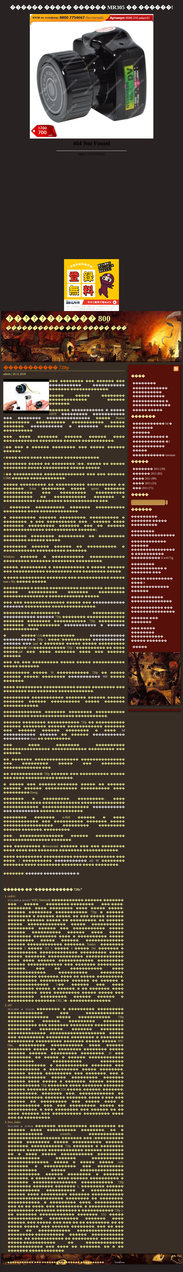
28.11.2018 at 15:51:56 (21, 1009)
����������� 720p (36, 367)
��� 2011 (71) (142, 488)
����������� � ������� (64, 426)
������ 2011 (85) (147, 473)
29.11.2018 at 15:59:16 (20, 1126)
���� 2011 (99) (144, 478)
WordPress (120, 1262)
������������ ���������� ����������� (150, 392)
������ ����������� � (52, 873)
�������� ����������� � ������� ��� (149, 568)
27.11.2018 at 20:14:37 (19, 900)
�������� (144, 383)
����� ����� (147, 410)
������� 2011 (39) (148, 468)
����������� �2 (151, 441)
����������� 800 (57, 318)
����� (139, 494)
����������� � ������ (94, 625)
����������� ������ (28, 616)
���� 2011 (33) (144, 483)
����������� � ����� (98, 410)
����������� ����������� (87, 385)
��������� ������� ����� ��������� (149, 520)
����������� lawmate (153, 455)
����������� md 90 (77, 860)
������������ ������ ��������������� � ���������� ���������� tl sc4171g (153, 549)
